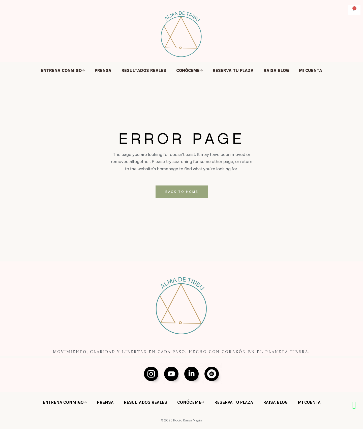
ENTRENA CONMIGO (63, 70)
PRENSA (103, 70)
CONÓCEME (189, 70)
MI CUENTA (310, 70)
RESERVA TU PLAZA (233, 70)
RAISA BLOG (276, 70)
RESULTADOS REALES (144, 70)
